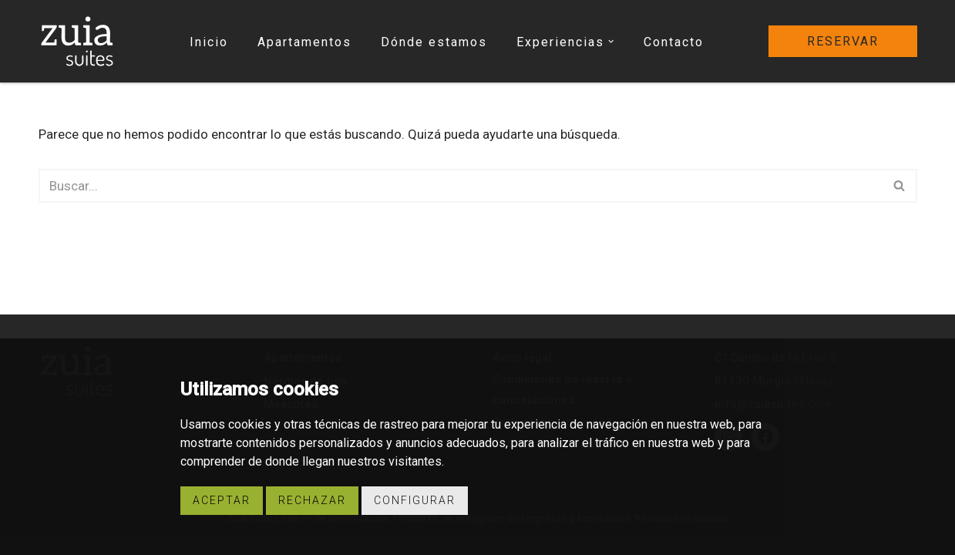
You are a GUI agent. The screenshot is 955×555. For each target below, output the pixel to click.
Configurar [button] (415, 500)
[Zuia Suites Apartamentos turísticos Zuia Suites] (77, 41)
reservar (843, 41)
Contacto (674, 42)
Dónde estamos (434, 42)
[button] (611, 42)
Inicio (209, 42)
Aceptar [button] (222, 500)
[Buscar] (461, 186)
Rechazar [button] (312, 500)
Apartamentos (304, 42)
